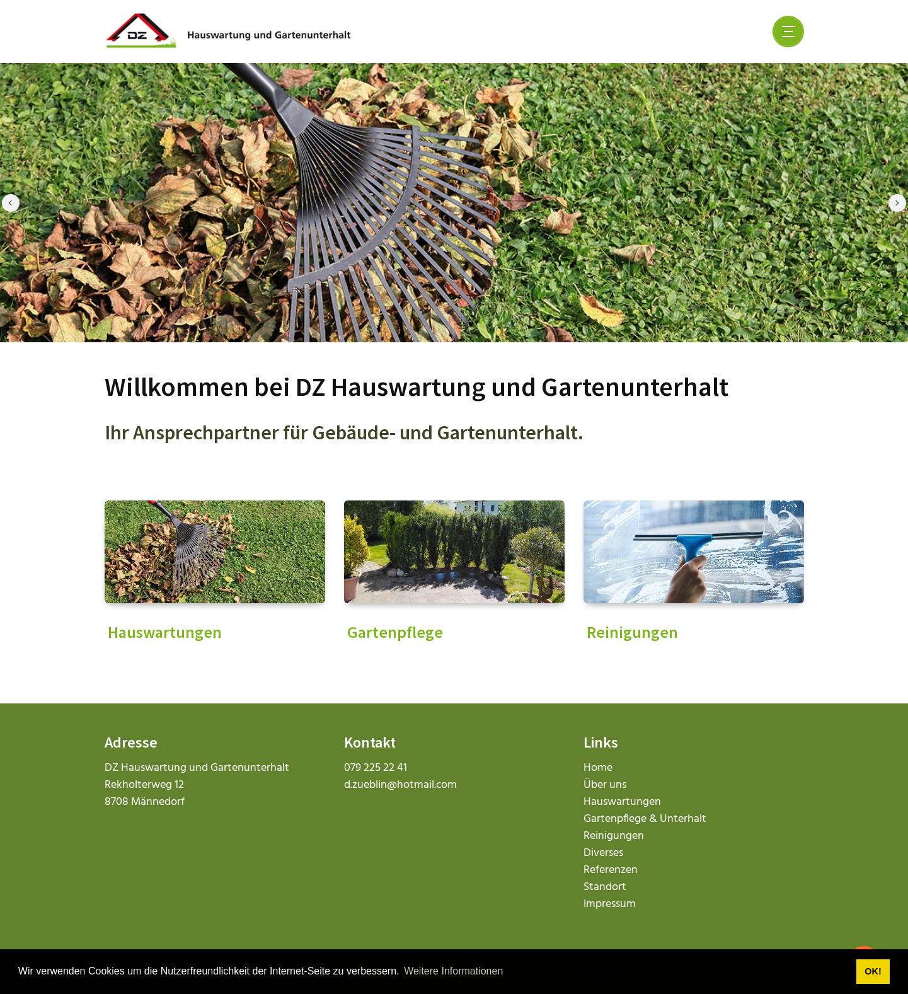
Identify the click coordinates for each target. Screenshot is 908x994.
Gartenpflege (395, 631)
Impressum (609, 904)
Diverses (603, 853)
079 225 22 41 (375, 768)
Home (597, 768)
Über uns (604, 785)
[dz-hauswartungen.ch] (228, 31)
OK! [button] (873, 971)
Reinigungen (632, 631)
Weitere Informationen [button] (453, 971)
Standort (604, 887)
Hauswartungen (165, 631)
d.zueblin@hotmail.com (400, 785)
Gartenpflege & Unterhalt (644, 819)
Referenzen (610, 870)
